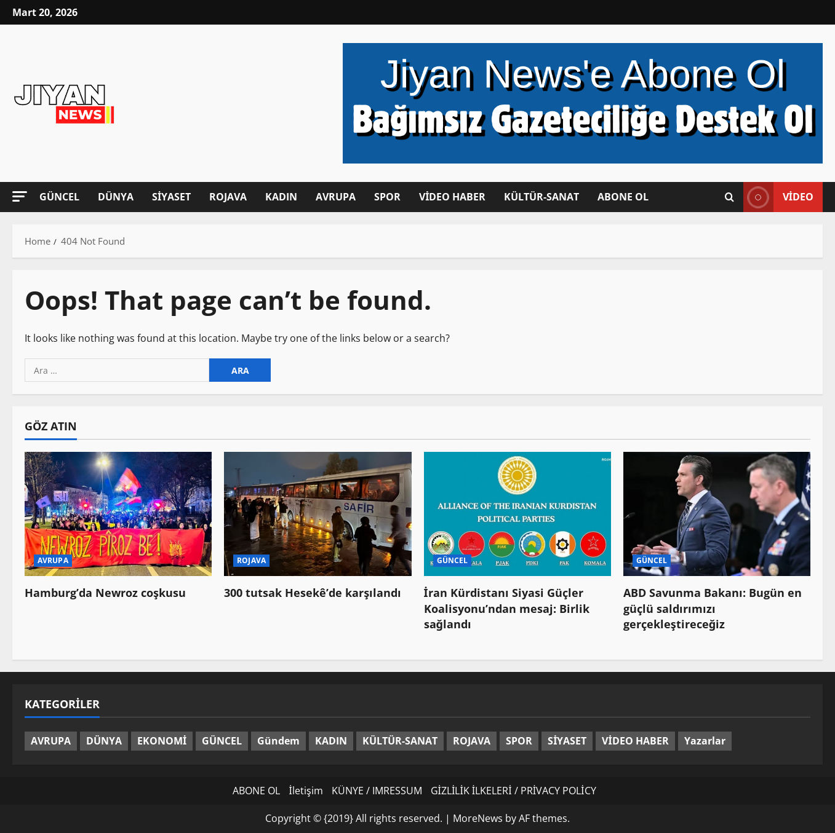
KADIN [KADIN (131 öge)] (331, 741)
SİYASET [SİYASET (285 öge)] (567, 741)
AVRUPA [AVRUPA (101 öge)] (51, 741)
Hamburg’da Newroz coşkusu (105, 592)
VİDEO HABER (452, 196)
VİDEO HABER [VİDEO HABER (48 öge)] (635, 741)
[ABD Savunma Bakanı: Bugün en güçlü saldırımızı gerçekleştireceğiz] (716, 514)
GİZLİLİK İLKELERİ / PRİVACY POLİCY (513, 790)
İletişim (305, 790)
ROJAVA (228, 196)
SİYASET (171, 196)
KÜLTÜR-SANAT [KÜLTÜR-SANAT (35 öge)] (399, 741)
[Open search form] (729, 197)
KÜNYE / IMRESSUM (377, 790)
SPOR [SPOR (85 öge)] (519, 741)
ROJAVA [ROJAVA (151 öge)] (471, 741)
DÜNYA (116, 196)
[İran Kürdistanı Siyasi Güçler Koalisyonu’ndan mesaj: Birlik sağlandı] (517, 514)
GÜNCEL (59, 196)
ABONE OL (623, 196)
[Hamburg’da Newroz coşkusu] (118, 514)
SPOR (387, 196)
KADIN (281, 196)
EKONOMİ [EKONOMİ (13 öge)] (161, 741)
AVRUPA (336, 196)
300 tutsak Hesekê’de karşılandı (312, 592)
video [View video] (778, 197)
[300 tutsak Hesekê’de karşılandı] (317, 514)
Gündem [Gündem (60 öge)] (278, 741)
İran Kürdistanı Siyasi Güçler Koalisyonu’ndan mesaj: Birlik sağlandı (506, 608)
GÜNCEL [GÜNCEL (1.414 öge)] (222, 741)
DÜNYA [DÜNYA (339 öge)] (104, 741)
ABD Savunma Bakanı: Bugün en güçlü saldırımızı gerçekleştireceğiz (712, 608)
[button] (19, 196)
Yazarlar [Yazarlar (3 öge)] (704, 741)
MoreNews (478, 818)
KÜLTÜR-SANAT (541, 196)
